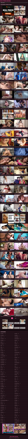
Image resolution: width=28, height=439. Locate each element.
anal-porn (3, 338)
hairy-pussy (3, 395)
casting (3, 352)
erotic (3, 369)
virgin (17, 402)
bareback (3, 343)
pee (16, 366)
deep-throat (4, 359)
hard (3, 398)
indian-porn (3, 405)
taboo (17, 386)
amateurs (3, 335)
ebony (3, 367)
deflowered (3, 364)
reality (17, 374)
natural (17, 345)
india (3, 402)
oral (16, 355)
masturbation (18, 338)
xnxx (16, 414)
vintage (17, 400)
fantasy (3, 383)
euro (2, 371)
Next (15, 318)
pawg (16, 364)
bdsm (3, 349)
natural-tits (17, 347)
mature (17, 340)
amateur (3, 333)
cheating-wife (4, 355)
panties (17, 361)
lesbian (3, 420)
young (17, 419)
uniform (17, 397)
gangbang (3, 386)
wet (16, 407)
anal (3, 337)
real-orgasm (18, 373)
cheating (3, 354)
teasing (17, 390)
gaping (3, 388)
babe (3, 342)
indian (3, 403)
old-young (17, 354)
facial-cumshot (4, 379)
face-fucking (4, 376)
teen (17, 391)
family (3, 381)
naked (17, 343)
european (3, 373)
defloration (3, 362)
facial (3, 378)
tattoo (17, 388)
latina (3, 419)
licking (17, 333)
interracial (3, 408)
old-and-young (18, 352)
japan (3, 410)
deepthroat (3, 361)
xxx (16, 417)
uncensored (17, 395)
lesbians (3, 422)
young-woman (18, 420)
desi (2, 366)
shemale (17, 385)
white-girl (17, 410)
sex (16, 378)
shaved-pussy (18, 383)
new (16, 349)
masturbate (17, 337)
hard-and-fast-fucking (5, 400)
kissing (3, 415)
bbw (2, 347)
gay (2, 390)
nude (16, 350)
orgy (16, 359)
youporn (17, 422)
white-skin (17, 412)
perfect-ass (17, 367)
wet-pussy (17, 408)
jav (2, 414)
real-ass (17, 371)
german (3, 391)
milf (16, 342)
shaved (17, 381)
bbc (2, 345)
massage (17, 335)
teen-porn (17, 393)
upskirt (17, 398)
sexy (16, 379)
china (3, 357)
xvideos (17, 415)
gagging (3, 385)
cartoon (3, 350)
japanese (3, 412)
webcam (17, 405)
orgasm (17, 357)
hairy (3, 393)
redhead (17, 376)
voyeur (17, 403)
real (16, 369)
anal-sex (3, 340)
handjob (3, 397)
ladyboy (3, 417)
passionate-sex (18, 362)
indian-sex (3, 407)
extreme (3, 374)
